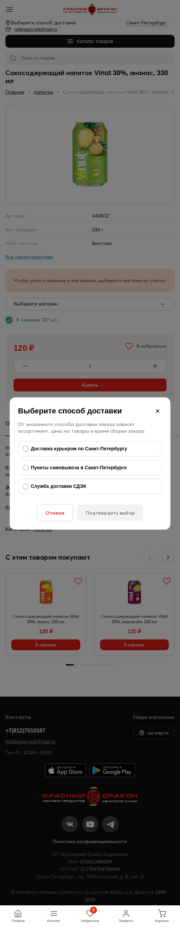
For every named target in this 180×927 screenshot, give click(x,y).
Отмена (54, 513)
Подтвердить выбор (110, 513)
